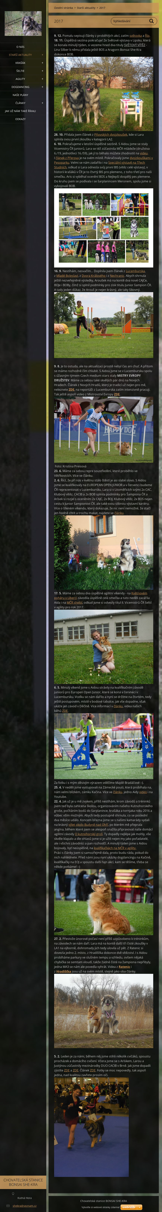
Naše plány (20, 95)
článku (119, 513)
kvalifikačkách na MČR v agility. (115, 848)
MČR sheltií (74, 602)
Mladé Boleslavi (67, 276)
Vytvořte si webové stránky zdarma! (101, 1207)
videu (144, 153)
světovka (136, 36)
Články (20, 103)
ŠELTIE (20, 71)
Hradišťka (63, 971)
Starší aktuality (20, 55)
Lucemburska (135, 271)
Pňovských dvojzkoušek (110, 135)
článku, (118, 792)
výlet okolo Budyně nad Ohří (88, 825)
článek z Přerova (67, 158)
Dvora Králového (94, 276)
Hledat (151, 21)
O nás (20, 47)
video (143, 792)
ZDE (117, 394)
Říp (147, 36)
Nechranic (117, 276)
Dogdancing (20, 87)
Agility (20, 79)
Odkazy (20, 119)
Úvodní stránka (63, 8)
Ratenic (124, 967)
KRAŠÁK (20, 63)
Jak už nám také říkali (20, 111)
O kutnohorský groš (89, 834)
